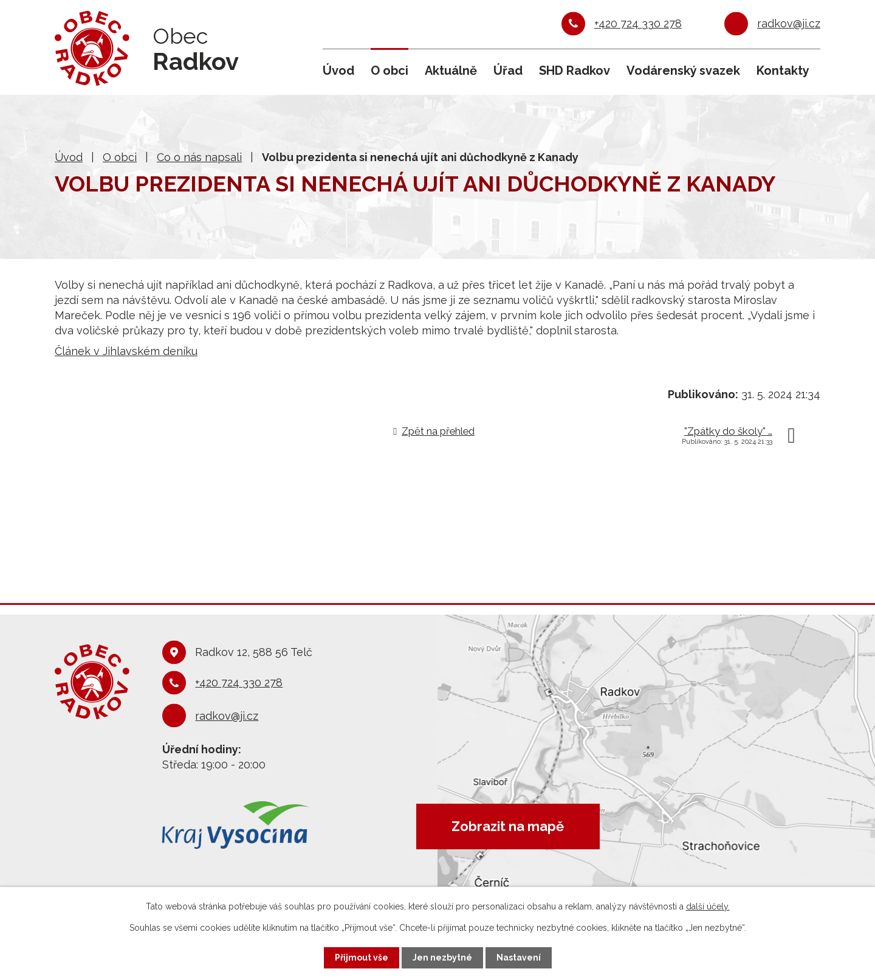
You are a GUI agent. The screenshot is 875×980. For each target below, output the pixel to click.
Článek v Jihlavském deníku (126, 351)
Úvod (338, 70)
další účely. (708, 906)
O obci (389, 70)
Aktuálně (451, 70)
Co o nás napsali (199, 157)
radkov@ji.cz (788, 23)
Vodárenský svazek (683, 70)
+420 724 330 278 (638, 23)
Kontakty (783, 70)
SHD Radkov (574, 70)
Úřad (508, 70)
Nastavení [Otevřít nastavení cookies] (518, 957)
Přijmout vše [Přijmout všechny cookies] (361, 957)
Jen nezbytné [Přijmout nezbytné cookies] (442, 957)
